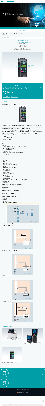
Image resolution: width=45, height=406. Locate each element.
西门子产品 (22, 28)
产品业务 (3, 33)
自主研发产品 (22, 30)
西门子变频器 (13, 33)
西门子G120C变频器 (19, 33)
